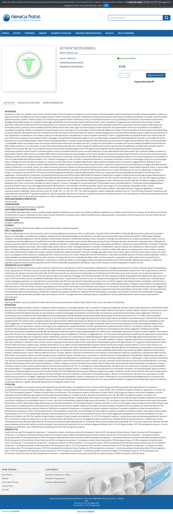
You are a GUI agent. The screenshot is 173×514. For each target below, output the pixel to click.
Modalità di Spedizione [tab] (29, 103)
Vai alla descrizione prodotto (71, 62)
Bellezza (109, 33)
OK (106, 5)
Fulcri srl (90, 511)
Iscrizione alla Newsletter (55, 482)
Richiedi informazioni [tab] (53, 103)
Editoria (16, 33)
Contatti (5, 490)
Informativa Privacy (10, 482)
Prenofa (15, 511)
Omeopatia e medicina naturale (88, 33)
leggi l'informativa (135, 2)
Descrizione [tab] (9, 103)
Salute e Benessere (126, 33)
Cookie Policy (7, 486)
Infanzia (5, 33)
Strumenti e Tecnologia (61, 33)
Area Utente (7, 475)
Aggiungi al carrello (156, 75)
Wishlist (5, 478)
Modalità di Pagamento (55, 478)
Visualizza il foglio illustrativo (72, 66)
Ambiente (43, 33)
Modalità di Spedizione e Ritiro (57, 475)
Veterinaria (30, 33)
